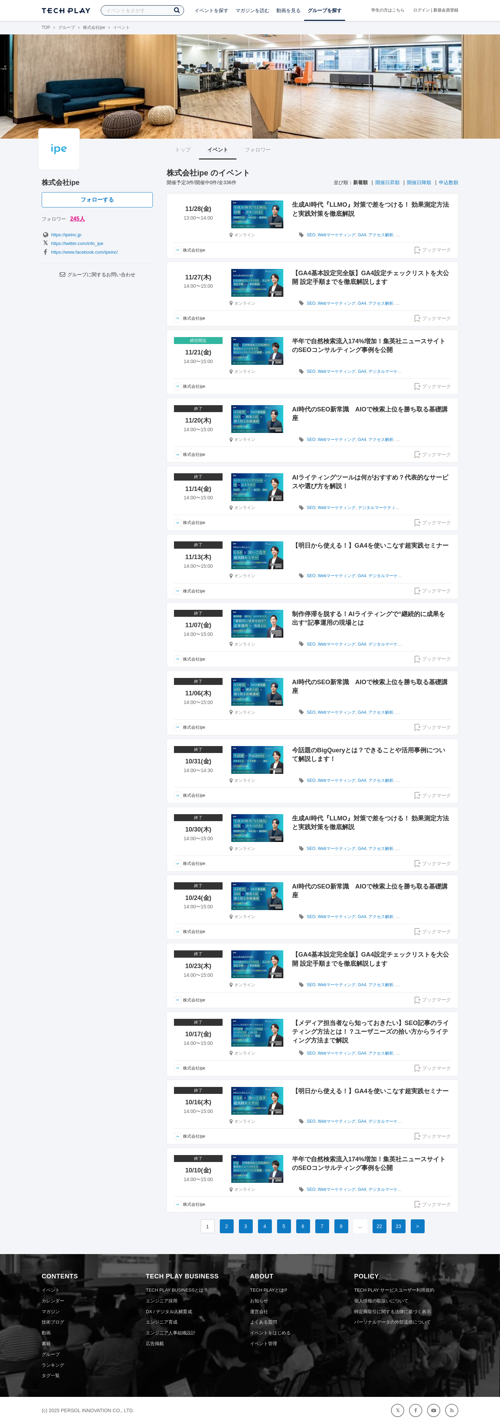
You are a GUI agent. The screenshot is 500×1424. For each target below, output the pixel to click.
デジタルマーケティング (391, 371)
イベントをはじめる (270, 1332)
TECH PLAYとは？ (269, 1290)
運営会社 (259, 1311)
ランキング (53, 1365)
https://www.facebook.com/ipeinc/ (80, 252)
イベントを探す (211, 10)
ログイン (421, 10)
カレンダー (53, 1300)
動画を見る (288, 10)
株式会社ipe (94, 27)
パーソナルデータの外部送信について (392, 1322)
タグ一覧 (51, 1375)
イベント (217, 150)
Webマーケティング (336, 234)
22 (379, 1226)
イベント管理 (263, 1343)
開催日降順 (419, 182)
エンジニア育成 (161, 1322)
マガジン (51, 1311)
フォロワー (258, 150)
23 (398, 1226)
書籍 (46, 1343)
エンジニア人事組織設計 (170, 1332)
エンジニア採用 (161, 1300)
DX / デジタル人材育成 (169, 1311)
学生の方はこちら (388, 10)
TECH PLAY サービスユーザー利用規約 (394, 1290)
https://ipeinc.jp (61, 234)
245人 (77, 219)
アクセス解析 (380, 234)
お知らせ (259, 1300)
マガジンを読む (252, 10)
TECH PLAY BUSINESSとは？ (177, 1290)
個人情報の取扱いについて (381, 1300)
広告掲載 (155, 1343)
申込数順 (448, 182)
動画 (46, 1332)
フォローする (97, 200)
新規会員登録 (445, 10)
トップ (183, 150)
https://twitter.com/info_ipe (72, 243)
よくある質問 (263, 1322)
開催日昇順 (387, 182)
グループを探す (325, 10)
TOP (46, 27)
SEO (311, 234)
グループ (66, 27)
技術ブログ (53, 1322)
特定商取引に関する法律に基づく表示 (392, 1311)
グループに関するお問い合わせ (97, 274)
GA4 (362, 234)
